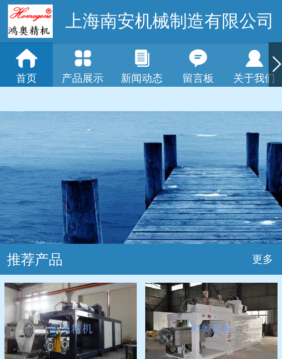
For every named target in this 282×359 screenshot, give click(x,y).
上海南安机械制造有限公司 (169, 21)
